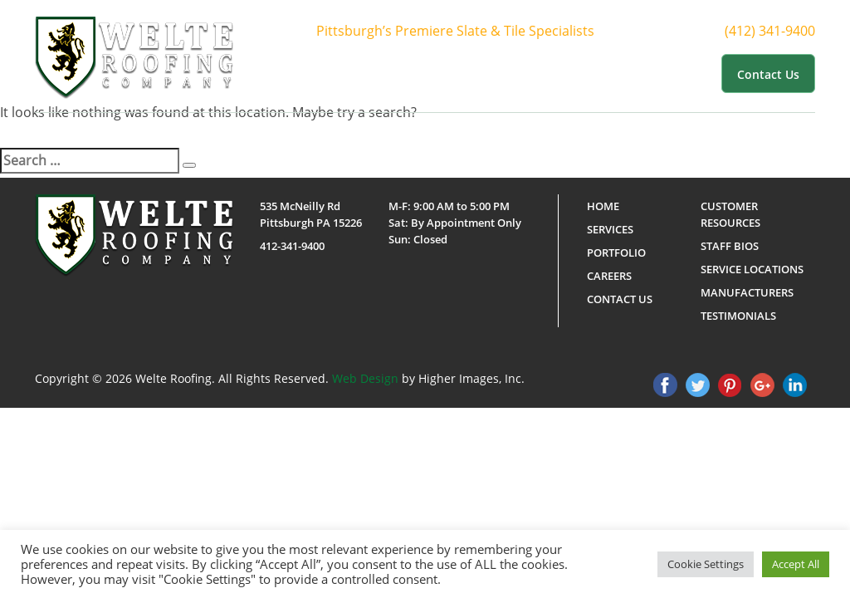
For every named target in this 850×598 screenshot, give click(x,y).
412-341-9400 (292, 245)
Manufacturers (747, 292)
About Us (401, 73)
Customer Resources (647, 73)
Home (343, 73)
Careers (609, 275)
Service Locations (752, 269)
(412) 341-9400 (785, 31)
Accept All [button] (795, 563)
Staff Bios (730, 245)
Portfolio (545, 73)
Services (473, 73)
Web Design (365, 378)
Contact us (768, 74)
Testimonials (738, 315)
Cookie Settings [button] (705, 563)
